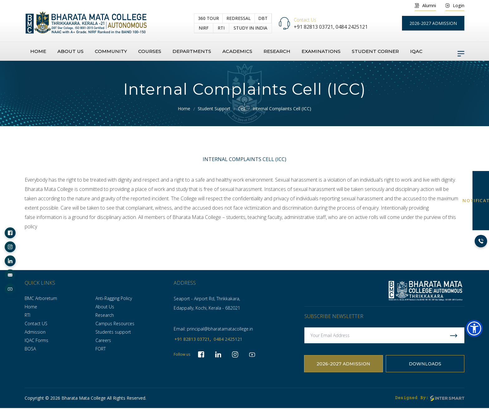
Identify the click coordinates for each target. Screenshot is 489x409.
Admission (35, 332)
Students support (113, 332)
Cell (241, 109)
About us (70, 52)
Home (38, 52)
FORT (100, 349)
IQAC (416, 52)
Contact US (36, 323)
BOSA (30, 349)
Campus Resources (114, 323)
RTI (221, 28)
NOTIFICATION (480, 200)
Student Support (214, 109)
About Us (104, 307)
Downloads (425, 364)
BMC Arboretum (41, 298)
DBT (263, 18)
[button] (474, 328)
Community (111, 52)
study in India (250, 28)
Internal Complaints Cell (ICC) (282, 109)
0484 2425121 (352, 26)
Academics (237, 52)
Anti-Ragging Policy (113, 298)
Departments (191, 52)
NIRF (204, 28)
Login (454, 5)
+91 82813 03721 (192, 339)
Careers (103, 340)
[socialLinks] (10, 232)
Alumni (425, 5)
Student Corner (375, 52)
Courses (149, 52)
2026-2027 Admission (343, 364)
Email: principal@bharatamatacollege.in (213, 329)
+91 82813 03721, (315, 26)
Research (277, 52)
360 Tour (208, 18)
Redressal (238, 18)
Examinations (321, 52)
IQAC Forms (36, 340)
